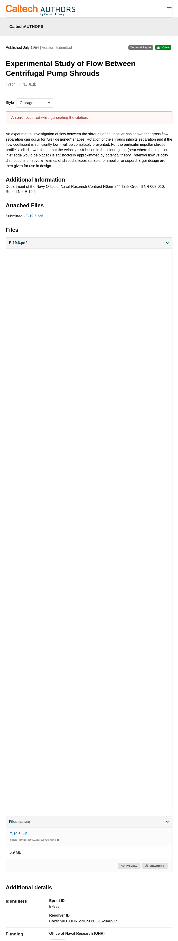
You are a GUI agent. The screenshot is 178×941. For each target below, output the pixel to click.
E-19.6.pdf (34, 216)
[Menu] (169, 9)
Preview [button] (129, 866)
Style (10, 103)
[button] (89, 243)
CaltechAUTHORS (27, 26)
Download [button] (154, 866)
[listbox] (34, 103)
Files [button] (89, 822)
